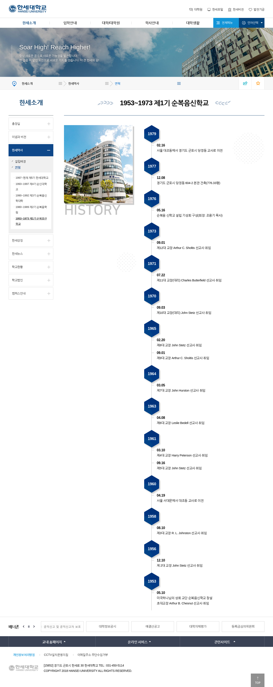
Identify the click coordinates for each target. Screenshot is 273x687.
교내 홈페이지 (52, 642)
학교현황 (17, 267)
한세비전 (238, 9)
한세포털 (217, 9)
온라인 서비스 (137, 642)
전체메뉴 (227, 22)
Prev (23, 626)
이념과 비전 (19, 137)
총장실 (16, 123)
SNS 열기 (245, 83)
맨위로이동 (257, 680)
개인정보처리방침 (24, 654)
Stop (29, 626)
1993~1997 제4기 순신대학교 (31, 186)
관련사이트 (222, 642)
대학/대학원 (111, 23)
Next (34, 626)
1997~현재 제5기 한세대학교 (32, 177)
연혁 (117, 83)
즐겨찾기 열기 (258, 83)
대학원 (198, 9)
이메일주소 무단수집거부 (92, 654)
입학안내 (70, 23)
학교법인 (17, 280)
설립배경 (20, 161)
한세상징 (17, 240)
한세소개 (29, 23)
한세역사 (73, 83)
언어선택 (252, 22)
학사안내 (152, 23)
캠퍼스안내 (19, 293)
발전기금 (259, 9)
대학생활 (193, 23)
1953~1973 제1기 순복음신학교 (31, 221)
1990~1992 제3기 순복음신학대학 (31, 198)
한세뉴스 (17, 253)
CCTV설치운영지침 (56, 654)
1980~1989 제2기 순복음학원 (31, 209)
